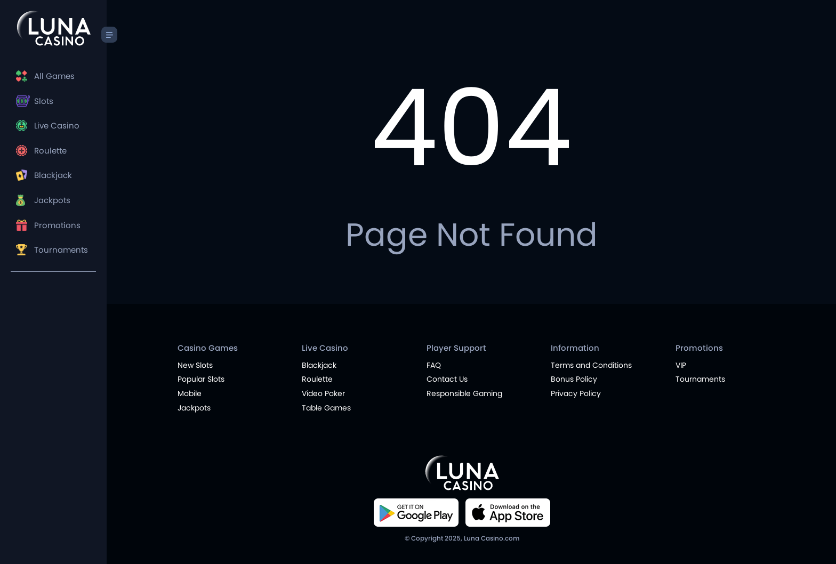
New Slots (195, 365)
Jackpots (52, 200)
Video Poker (323, 393)
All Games (54, 76)
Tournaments (61, 249)
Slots (43, 101)
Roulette (50, 150)
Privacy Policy (576, 393)
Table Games (326, 407)
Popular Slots (201, 379)
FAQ (434, 365)
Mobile (190, 393)
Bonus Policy (574, 379)
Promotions (57, 225)
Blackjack (53, 175)
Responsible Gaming (464, 393)
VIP (681, 365)
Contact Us (447, 379)
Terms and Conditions (591, 365)
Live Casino (56, 125)
